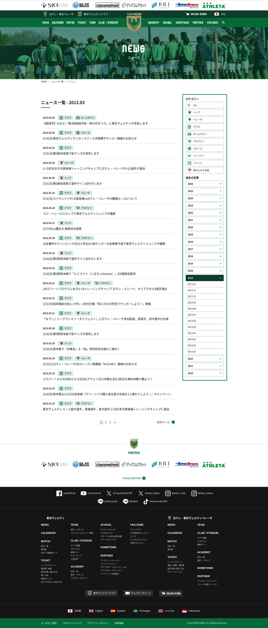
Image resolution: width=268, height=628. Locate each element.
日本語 (74, 610)
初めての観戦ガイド (49, 552)
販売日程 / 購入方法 (49, 571)
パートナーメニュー (108, 563)
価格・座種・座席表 (176, 565)
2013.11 (192, 290)
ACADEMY (153, 22)
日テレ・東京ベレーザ (61, 14)
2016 (190, 256)
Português (142, 610)
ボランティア (76, 555)
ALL (195, 105)
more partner (131, 478)
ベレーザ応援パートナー (207, 584)
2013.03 (192, 339)
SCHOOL (167, 22)
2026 (190, 184)
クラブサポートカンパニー (111, 570)
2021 (190, 220)
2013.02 (192, 345)
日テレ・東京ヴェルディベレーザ (192, 518)
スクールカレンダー (108, 539)
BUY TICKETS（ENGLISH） (52, 581)
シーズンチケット (48, 565)
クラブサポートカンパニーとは (113, 567)
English (96, 610)
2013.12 (192, 284)
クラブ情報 (75, 545)
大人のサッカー (107, 532)
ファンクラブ (135, 529)
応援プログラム (136, 542)
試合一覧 (44, 546)
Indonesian (191, 610)
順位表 (44, 549)
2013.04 (192, 333)
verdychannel (91, 493)
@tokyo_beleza (148, 493)
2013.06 (192, 321)
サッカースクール (107, 529)
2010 (190, 373)
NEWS (45, 22)
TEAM (92, 22)
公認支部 (74, 558)
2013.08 (192, 308)
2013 (190, 278)
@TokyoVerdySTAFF (119, 493)
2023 (190, 205)
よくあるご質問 (49, 623)
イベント (197, 163)
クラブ (196, 126)
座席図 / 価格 (46, 568)
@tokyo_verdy (175, 493)
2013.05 (192, 327)
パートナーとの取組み (109, 573)
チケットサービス (175, 571)
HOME (44, 81)
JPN (219, 14)
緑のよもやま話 (201, 170)
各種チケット (46, 578)
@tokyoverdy (107, 501)
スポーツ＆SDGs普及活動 (111, 536)
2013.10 (192, 296)
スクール (197, 148)
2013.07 (192, 314)
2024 (190, 198)
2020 (190, 227)
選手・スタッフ (77, 529)
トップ (196, 112)
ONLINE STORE (199, 14)
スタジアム (75, 548)
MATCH (71, 22)
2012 (190, 358)
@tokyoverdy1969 (155, 501)
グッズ (133, 536)
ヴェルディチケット (141, 593)
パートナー (199, 155)
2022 (190, 212)
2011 (190, 366)
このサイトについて (72, 623)
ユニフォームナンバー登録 (82, 532)
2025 (190, 191)
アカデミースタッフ (79, 578)
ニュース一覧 (57, 81)
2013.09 (192, 302)
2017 (190, 249)
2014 (190, 270)
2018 (190, 241)
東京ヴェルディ (56, 518)
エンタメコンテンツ (138, 539)
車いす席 (44, 575)
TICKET (82, 22)
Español (118, 610)
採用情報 (119, 623)
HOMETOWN (182, 22)
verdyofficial (65, 493)
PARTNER (198, 22)
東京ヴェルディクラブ (96, 14)
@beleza (130, 501)
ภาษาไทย (166, 610)
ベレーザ (197, 119)
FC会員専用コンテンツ (139, 532)
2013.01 (192, 351)
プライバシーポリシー (98, 623)
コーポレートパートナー (110, 560)
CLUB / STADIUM (108, 22)
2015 (190, 263)
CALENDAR (58, 22)
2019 (190, 234)
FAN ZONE (212, 22)
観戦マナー (75, 552)
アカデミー (199, 141)
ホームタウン (200, 134)
